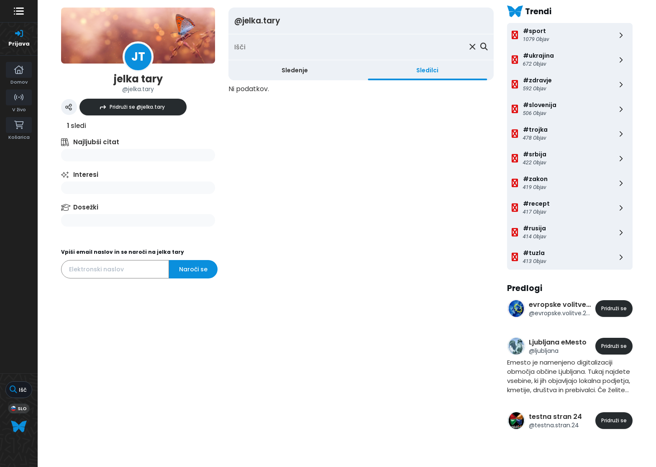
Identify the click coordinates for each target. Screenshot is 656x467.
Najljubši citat (96, 142)
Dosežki (85, 207)
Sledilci (427, 70)
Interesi (85, 174)
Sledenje (295, 70)
